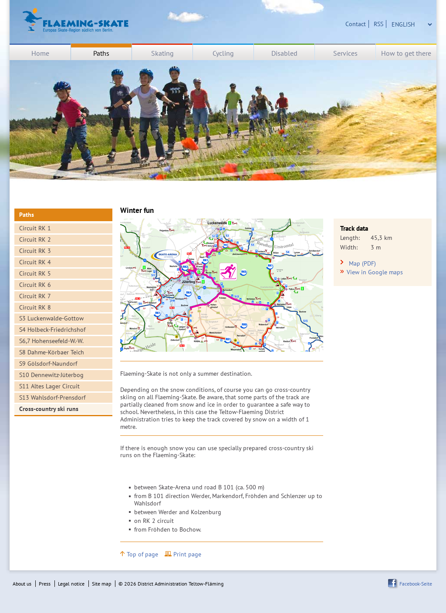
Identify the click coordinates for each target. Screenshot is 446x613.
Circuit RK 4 (35, 262)
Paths (101, 53)
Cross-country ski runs (48, 409)
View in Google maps (375, 272)
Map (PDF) (362, 263)
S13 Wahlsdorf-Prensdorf (52, 397)
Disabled (284, 53)
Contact (355, 24)
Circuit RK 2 (35, 239)
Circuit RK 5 (35, 273)
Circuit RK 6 (35, 285)
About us (22, 583)
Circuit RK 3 (35, 251)
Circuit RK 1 (35, 228)
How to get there (406, 53)
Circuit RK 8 (35, 307)
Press (45, 583)
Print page (187, 554)
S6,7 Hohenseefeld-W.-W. (51, 341)
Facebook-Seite (415, 583)
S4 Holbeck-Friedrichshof (52, 329)
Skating (162, 53)
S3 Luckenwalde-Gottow (51, 318)
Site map (101, 583)
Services (345, 53)
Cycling (223, 53)
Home (40, 53)
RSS (378, 24)
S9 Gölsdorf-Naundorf (48, 363)
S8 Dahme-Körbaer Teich (51, 352)
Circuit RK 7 (35, 296)
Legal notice (71, 583)
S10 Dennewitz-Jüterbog (51, 375)
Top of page (142, 554)
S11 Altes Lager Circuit (49, 386)
